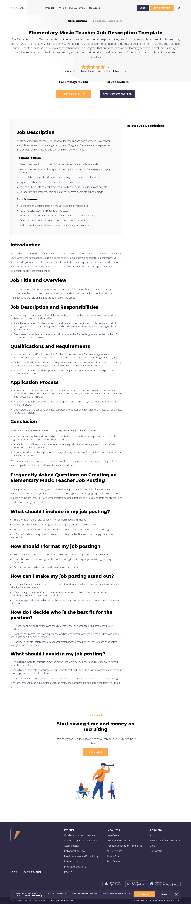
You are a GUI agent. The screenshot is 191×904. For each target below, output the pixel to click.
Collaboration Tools (75, 851)
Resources (94, 7)
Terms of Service (156, 900)
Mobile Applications (75, 866)
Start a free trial (32, 872)
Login (143, 7)
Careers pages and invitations (81, 840)
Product (49, 7)
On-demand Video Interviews (80, 835)
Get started (95, 752)
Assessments (71, 845)
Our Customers (77, 7)
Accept (144, 894)
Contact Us (156, 851)
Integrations (71, 861)
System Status (114, 856)
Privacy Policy (140, 900)
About (153, 835)
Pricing (62, 7)
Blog (152, 845)
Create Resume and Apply (117, 93)
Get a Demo (113, 861)
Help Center (113, 835)
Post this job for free (73, 93)
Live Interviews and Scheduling (81, 856)
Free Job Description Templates (124, 845)
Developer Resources (118, 840)
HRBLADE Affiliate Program (165, 840)
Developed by (61, 900)
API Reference (114, 851)
